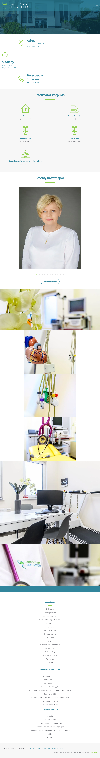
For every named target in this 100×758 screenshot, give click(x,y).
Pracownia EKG (50, 694)
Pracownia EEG (50, 680)
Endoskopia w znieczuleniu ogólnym (50, 727)
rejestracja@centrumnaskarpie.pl (36, 748)
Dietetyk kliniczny (50, 655)
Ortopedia (50, 663)
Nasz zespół (50, 737)
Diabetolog (50, 609)
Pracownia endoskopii (50, 701)
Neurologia (50, 638)
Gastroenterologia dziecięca (50, 620)
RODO (50, 734)
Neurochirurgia (50, 634)
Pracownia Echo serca (50, 676)
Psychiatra (50, 641)
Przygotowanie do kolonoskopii (50, 723)
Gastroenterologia (50, 616)
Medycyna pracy (50, 630)
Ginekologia (50, 648)
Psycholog (50, 659)
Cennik (50, 716)
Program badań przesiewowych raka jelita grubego (50, 730)
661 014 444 (33, 79)
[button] (97, 5)
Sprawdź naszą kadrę (50, 281)
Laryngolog (50, 627)
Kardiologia (50, 623)
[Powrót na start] (15, 5)
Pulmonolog (50, 652)
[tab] (36, 274)
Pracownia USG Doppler (50, 687)
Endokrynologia (50, 613)
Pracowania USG (50, 683)
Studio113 (94, 752)
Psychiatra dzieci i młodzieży (50, 645)
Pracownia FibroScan (50, 705)
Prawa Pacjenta (50, 720)
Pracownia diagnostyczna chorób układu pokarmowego (50, 690)
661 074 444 (33, 82)
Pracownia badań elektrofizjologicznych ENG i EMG (50, 698)
